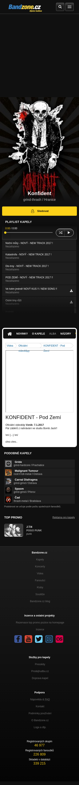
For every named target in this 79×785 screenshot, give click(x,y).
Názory (65, 333)
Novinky (22, 333)
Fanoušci (40, 580)
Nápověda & (40, 699)
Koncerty (40, 566)
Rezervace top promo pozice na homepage (40, 622)
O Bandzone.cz (40, 720)
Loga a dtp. (40, 727)
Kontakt (40, 706)
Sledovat (39, 211)
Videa (10, 345)
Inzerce (40, 629)
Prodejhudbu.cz (40, 671)
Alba (52, 333)
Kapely (40, 559)
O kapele (38, 333)
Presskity (40, 664)
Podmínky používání (40, 713)
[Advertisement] (39, 55)
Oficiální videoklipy (23, 346)
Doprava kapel (40, 678)
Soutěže (40, 594)
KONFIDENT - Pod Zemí (54, 346)
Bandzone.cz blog (40, 601)
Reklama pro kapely (63, 517)
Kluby (40, 587)
